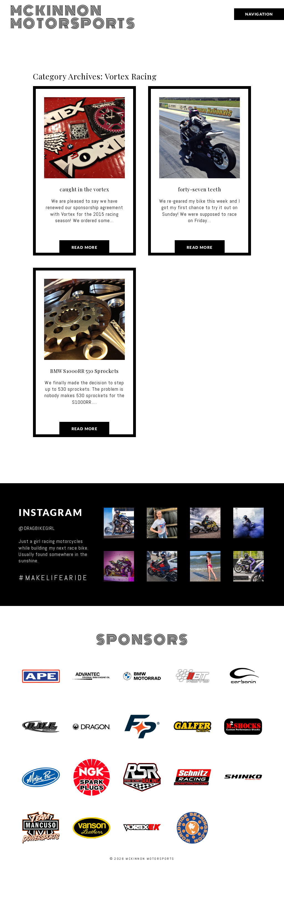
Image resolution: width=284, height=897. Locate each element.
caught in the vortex (84, 189)
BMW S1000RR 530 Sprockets (84, 371)
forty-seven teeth (199, 189)
